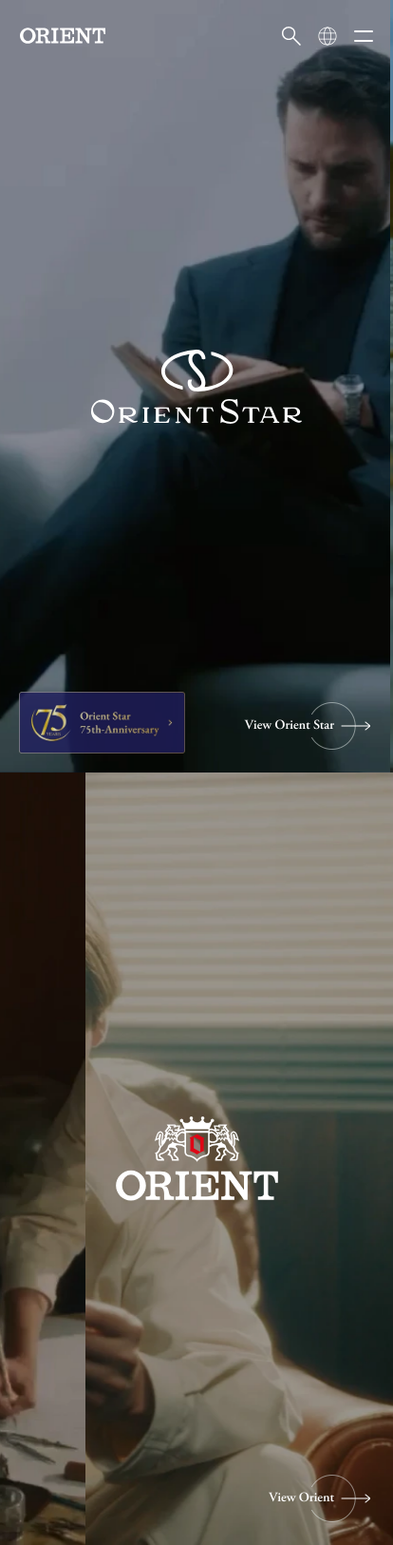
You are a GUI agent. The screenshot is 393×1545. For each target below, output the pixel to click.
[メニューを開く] (363, 36)
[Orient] (62, 35)
